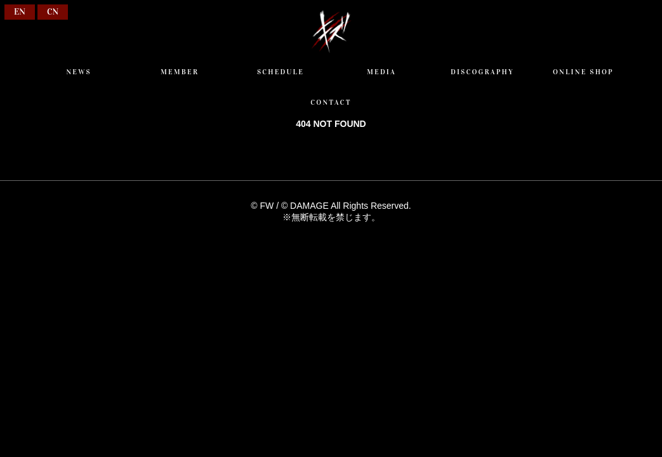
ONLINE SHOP (583, 71)
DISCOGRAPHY (482, 71)
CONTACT (330, 102)
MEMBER (180, 71)
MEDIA (381, 71)
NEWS (78, 71)
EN (19, 11)
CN (52, 11)
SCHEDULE (280, 71)
